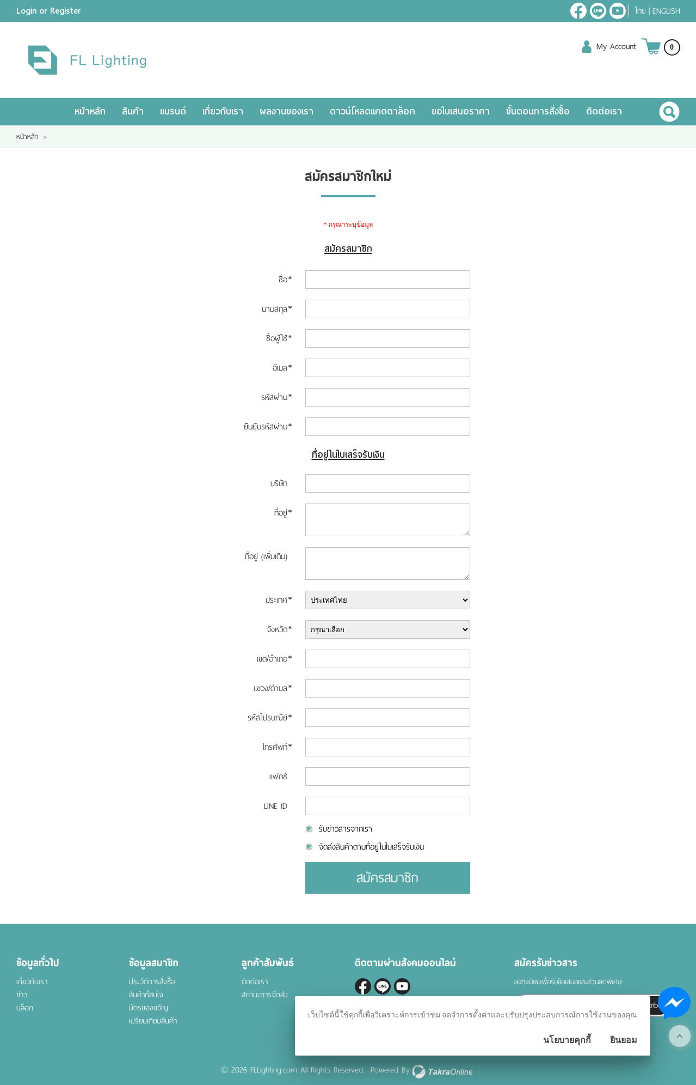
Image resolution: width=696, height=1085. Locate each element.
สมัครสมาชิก (387, 877)
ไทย (640, 10)
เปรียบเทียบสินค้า (153, 1021)
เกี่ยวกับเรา (222, 111)
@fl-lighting (598, 11)
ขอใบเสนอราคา (461, 111)
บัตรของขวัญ (148, 1008)
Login (26, 10)
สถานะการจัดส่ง (265, 995)
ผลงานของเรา (286, 111)
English (666, 10)
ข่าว (21, 995)
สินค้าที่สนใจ (146, 995)
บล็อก (24, 1008)
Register (65, 10)
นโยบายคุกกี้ (567, 1040)
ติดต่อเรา (604, 111)
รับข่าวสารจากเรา (345, 829)
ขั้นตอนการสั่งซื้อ (538, 111)
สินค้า (133, 111)
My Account (616, 46)
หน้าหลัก (90, 111)
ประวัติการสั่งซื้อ (152, 982)
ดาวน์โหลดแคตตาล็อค (372, 111)
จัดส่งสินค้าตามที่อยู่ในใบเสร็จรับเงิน (371, 847)
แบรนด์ (173, 111)
